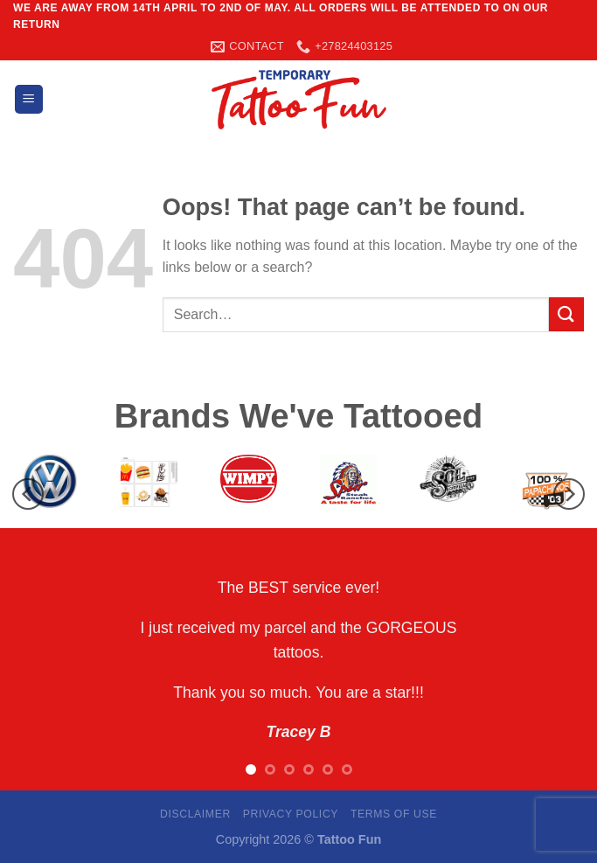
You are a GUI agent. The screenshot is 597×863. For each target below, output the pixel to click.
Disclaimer (195, 814)
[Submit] (566, 314)
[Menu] (29, 99)
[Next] (569, 494)
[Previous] (28, 494)
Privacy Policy (290, 814)
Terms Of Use (394, 814)
